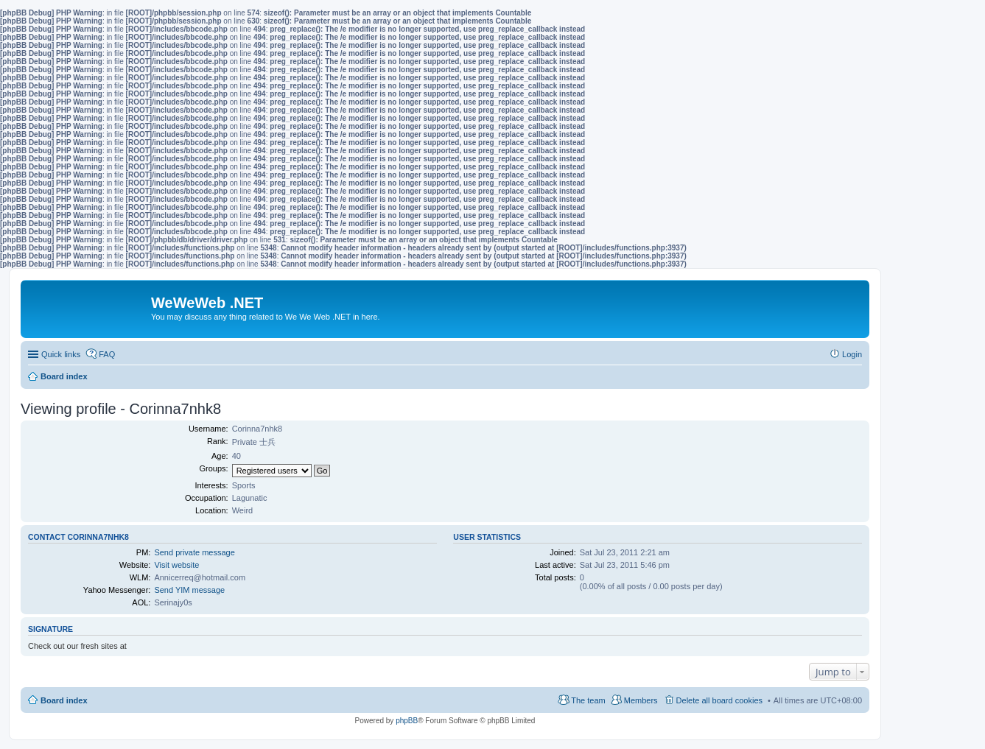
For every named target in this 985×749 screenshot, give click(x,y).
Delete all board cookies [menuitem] (719, 700)
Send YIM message (189, 590)
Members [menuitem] (641, 700)
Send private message (194, 552)
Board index (64, 700)
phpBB (407, 721)
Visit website (176, 564)
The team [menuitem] (588, 700)
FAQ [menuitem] (107, 354)
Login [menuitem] (852, 354)
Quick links (60, 354)
